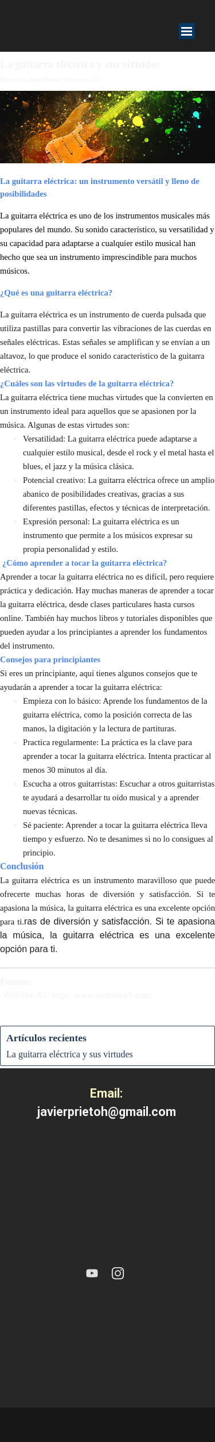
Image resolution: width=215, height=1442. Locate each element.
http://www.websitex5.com (101, 995)
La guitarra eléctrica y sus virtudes (69, 1054)
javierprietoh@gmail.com (106, 1111)
